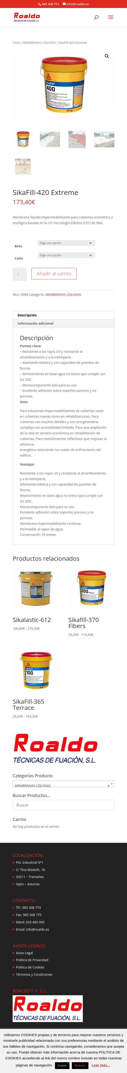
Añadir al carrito (53, 273)
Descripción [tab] (27, 315)
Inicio (16, 42)
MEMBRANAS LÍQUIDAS (39, 42)
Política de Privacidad (32, 960)
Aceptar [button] (62, 1065)
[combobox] (63, 784)
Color (19, 258)
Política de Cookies (30, 967)
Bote (18, 246)
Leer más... (101, 1065)
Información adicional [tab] (35, 323)
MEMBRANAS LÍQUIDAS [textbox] (62, 785)
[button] (107, 56)
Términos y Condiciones (34, 974)
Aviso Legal (24, 953)
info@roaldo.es (37, 929)
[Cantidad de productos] (20, 274)
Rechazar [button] (80, 1065)
